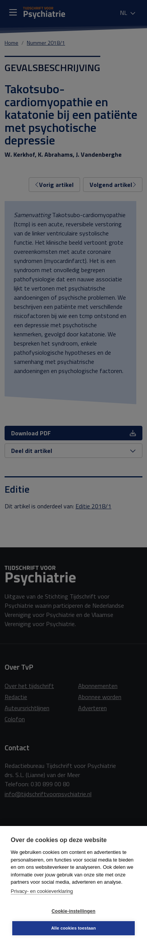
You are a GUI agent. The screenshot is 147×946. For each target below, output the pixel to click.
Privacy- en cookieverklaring (42, 891)
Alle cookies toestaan (73, 928)
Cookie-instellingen (73, 911)
